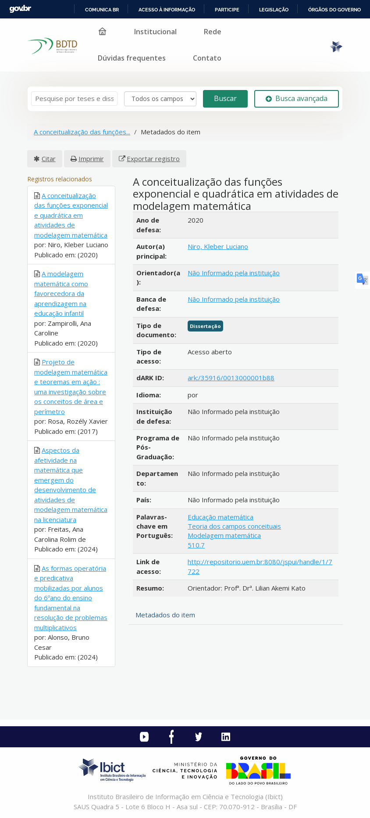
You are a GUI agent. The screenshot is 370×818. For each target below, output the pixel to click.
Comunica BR (102, 9)
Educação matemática (220, 516)
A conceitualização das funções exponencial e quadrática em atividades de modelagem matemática (71, 215)
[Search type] (160, 98)
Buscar (225, 98)
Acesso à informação (167, 9)
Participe (227, 9)
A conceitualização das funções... (82, 131)
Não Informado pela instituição (234, 272)
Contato (207, 58)
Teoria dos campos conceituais (234, 526)
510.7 (196, 545)
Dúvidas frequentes (132, 58)
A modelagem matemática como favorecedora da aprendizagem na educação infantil (61, 293)
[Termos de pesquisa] (74, 98)
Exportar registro (153, 158)
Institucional (155, 31)
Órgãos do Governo (334, 9)
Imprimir (91, 158)
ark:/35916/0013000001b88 (231, 377)
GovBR (20, 9)
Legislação (273, 9)
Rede (212, 31)
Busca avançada (296, 98)
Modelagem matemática (224, 535)
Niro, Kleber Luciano (218, 246)
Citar (49, 158)
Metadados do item (165, 614)
